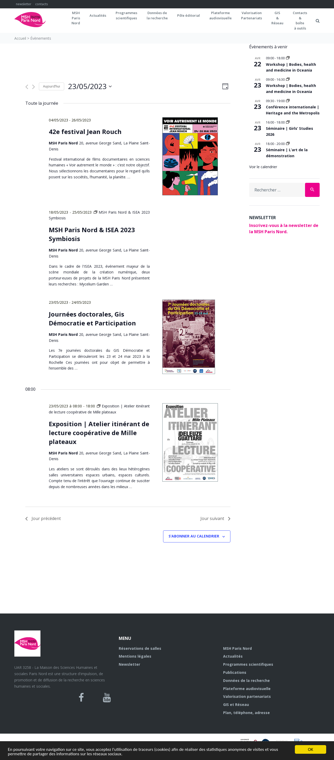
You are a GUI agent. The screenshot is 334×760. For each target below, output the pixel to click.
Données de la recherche (246, 680)
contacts (41, 4)
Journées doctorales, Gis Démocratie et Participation (92, 318)
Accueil (20, 38)
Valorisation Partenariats (251, 15)
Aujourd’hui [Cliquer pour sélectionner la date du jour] (51, 86)
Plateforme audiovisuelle (247, 688)
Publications (234, 672)
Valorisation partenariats (247, 696)
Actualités (98, 15)
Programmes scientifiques (126, 15)
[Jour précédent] (26, 86)
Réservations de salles (140, 648)
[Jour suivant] (33, 86)
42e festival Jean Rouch (85, 131)
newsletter (23, 4)
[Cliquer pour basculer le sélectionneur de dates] (90, 86)
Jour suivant (215, 518)
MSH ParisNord (75, 17)
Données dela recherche (157, 15)
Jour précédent (43, 518)
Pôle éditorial (188, 15)
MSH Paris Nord (237, 648)
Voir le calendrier (263, 166)
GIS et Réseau (236, 704)
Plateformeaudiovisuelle (220, 15)
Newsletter (129, 664)
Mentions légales (135, 656)
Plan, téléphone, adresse (246, 712)
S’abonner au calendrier (194, 536)
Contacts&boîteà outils (300, 20)
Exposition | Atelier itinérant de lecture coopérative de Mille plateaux (99, 432)
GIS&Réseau (277, 17)
